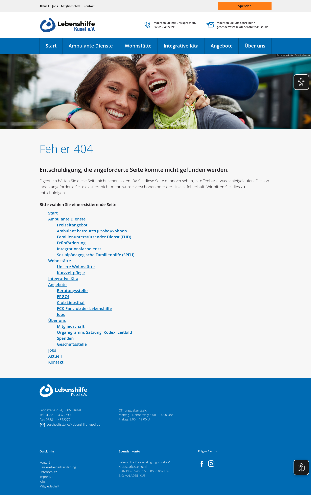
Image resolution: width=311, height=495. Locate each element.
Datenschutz (48, 472)
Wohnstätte (138, 45)
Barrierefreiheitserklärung (57, 467)
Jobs (55, 6)
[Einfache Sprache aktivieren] (301, 467)
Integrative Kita (181, 45)
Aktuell (44, 6)
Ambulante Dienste (91, 45)
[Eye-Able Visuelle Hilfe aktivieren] (301, 82)
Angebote (222, 45)
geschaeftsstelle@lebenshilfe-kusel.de (74, 424)
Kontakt (89, 6)
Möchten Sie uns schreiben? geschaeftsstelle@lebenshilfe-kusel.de (242, 25)
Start (51, 45)
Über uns (255, 45)
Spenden (244, 6)
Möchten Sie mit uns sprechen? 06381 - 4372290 (175, 25)
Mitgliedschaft (71, 6)
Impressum (47, 477)
